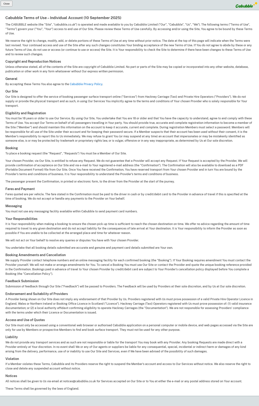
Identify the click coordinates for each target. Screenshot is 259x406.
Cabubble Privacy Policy (86, 84)
